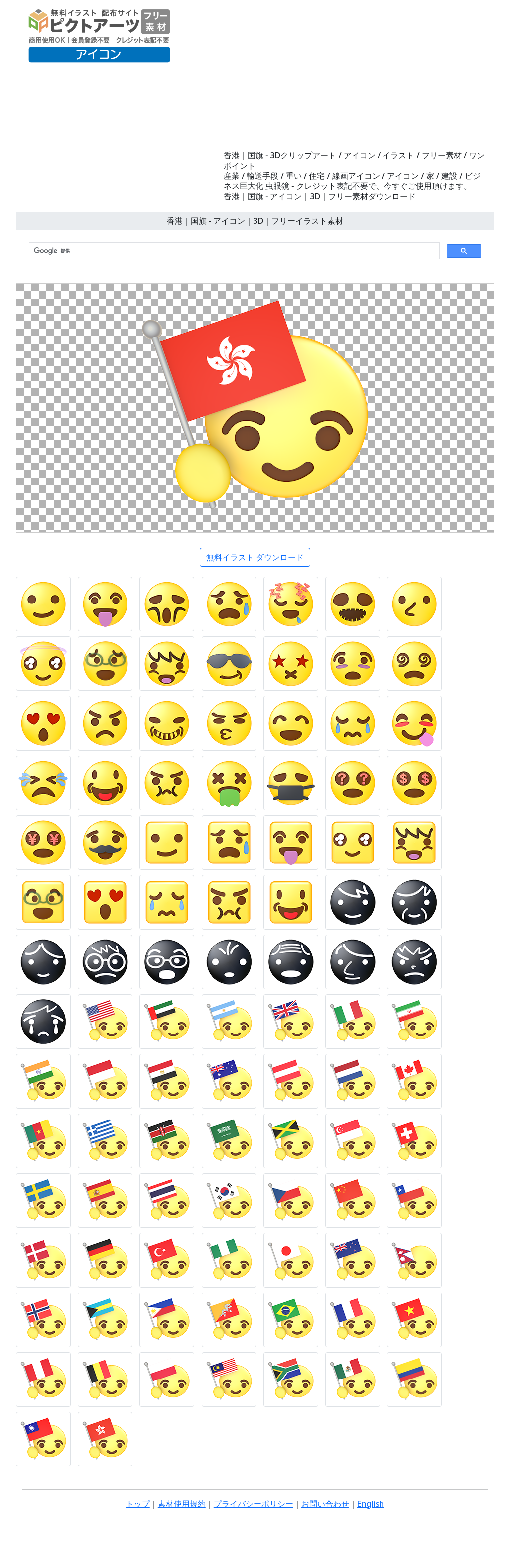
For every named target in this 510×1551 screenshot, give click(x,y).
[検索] (233, 251)
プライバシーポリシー (253, 1503)
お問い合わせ (325, 1503)
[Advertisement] (355, 75)
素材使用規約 (182, 1503)
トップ (138, 1503)
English (370, 1503)
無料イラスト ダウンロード (255, 557)
